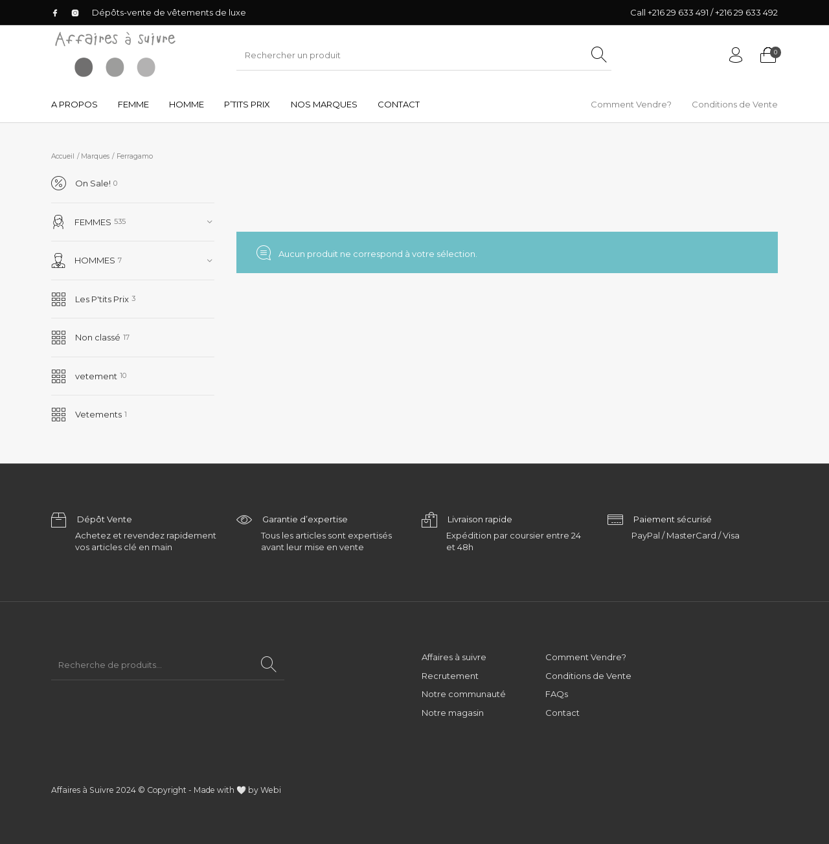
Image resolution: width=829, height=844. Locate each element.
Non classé (85, 337)
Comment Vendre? (585, 657)
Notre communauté (464, 694)
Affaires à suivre (454, 657)
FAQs (556, 694)
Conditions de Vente (588, 676)
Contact (562, 712)
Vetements (86, 414)
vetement (84, 376)
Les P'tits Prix (90, 299)
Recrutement (450, 676)
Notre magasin (453, 712)
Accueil (62, 156)
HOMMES (83, 260)
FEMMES (81, 222)
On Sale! (81, 183)
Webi (270, 790)
